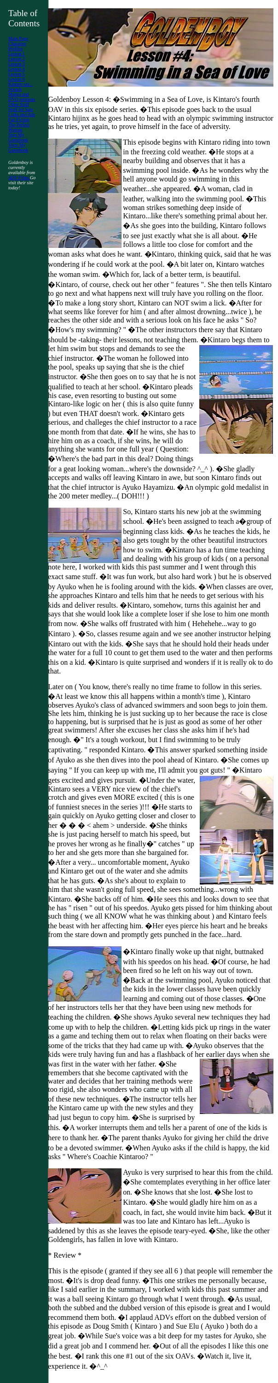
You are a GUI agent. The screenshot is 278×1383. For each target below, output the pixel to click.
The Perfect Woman (18, 127)
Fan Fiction (18, 119)
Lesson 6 (16, 79)
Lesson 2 (16, 58)
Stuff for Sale (20, 109)
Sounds (15, 89)
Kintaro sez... (20, 84)
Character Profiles (17, 46)
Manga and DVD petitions (21, 97)
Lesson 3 (16, 63)
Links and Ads (21, 114)
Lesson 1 (16, 53)
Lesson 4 (16, 68)
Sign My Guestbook (18, 137)
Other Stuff (18, 104)
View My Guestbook (18, 147)
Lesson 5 (16, 73)
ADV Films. (19, 177)
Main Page (18, 38)
